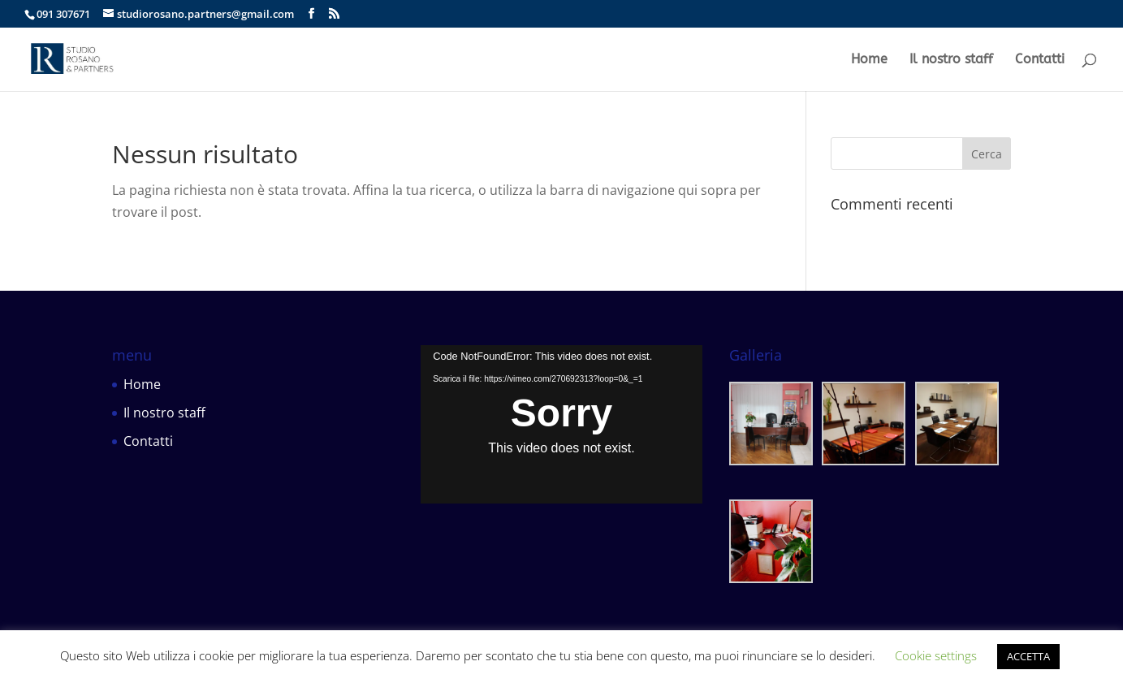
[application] (561, 424)
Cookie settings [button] (936, 655)
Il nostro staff (951, 60)
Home (869, 60)
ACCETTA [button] (1028, 656)
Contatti (1040, 60)
